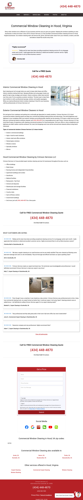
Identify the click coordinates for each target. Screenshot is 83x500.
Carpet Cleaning (16, 465)
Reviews (46, 14)
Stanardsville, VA (67, 453)
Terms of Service (53, 496)
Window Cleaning (67, 465)
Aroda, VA (16, 450)
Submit (41, 407)
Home (18, 14)
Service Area (36, 14)
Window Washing (16, 467)
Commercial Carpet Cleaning (41, 465)
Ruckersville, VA (41, 453)
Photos (55, 14)
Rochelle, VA (16, 453)
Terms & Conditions (41, 404)
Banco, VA (41, 450)
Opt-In (22, 398)
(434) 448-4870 (70, 6)
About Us (63, 14)
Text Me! (23, 393)
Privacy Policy (32, 404)
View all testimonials (41, 329)
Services (27, 15)
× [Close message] (73, 494)
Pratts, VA (67, 450)
